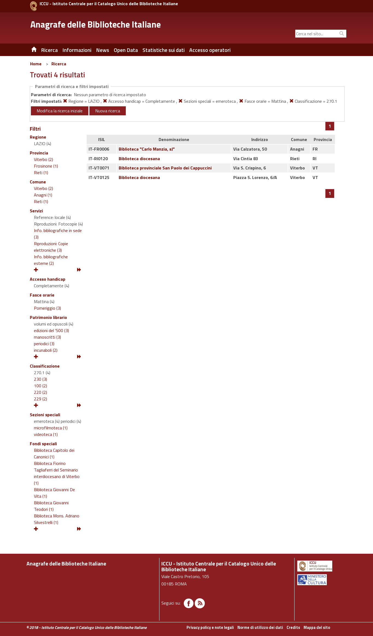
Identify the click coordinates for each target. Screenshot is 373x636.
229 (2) (40, 398)
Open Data (126, 50)
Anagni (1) (43, 195)
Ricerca (58, 63)
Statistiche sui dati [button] (163, 50)
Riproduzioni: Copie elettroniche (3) (51, 246)
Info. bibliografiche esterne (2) (51, 259)
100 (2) (40, 385)
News (102, 50)
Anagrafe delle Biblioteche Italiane (95, 24)
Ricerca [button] (49, 50)
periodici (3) (44, 343)
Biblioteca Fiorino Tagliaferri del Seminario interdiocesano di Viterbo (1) (57, 473)
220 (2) (40, 392)
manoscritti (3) (47, 337)
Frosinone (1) (46, 166)
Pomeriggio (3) (47, 308)
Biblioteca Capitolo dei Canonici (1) (54, 453)
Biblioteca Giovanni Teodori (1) (51, 505)
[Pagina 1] (330, 126)
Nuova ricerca (107, 110)
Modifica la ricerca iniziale (60, 110)
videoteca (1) (46, 434)
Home (36, 63)
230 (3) (40, 379)
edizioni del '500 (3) (51, 330)
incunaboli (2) (45, 350)
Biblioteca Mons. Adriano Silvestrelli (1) (56, 519)
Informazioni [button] (76, 50)
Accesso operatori (210, 50)
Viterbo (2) (43, 159)
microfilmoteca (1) (51, 427)
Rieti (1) (41, 172)
